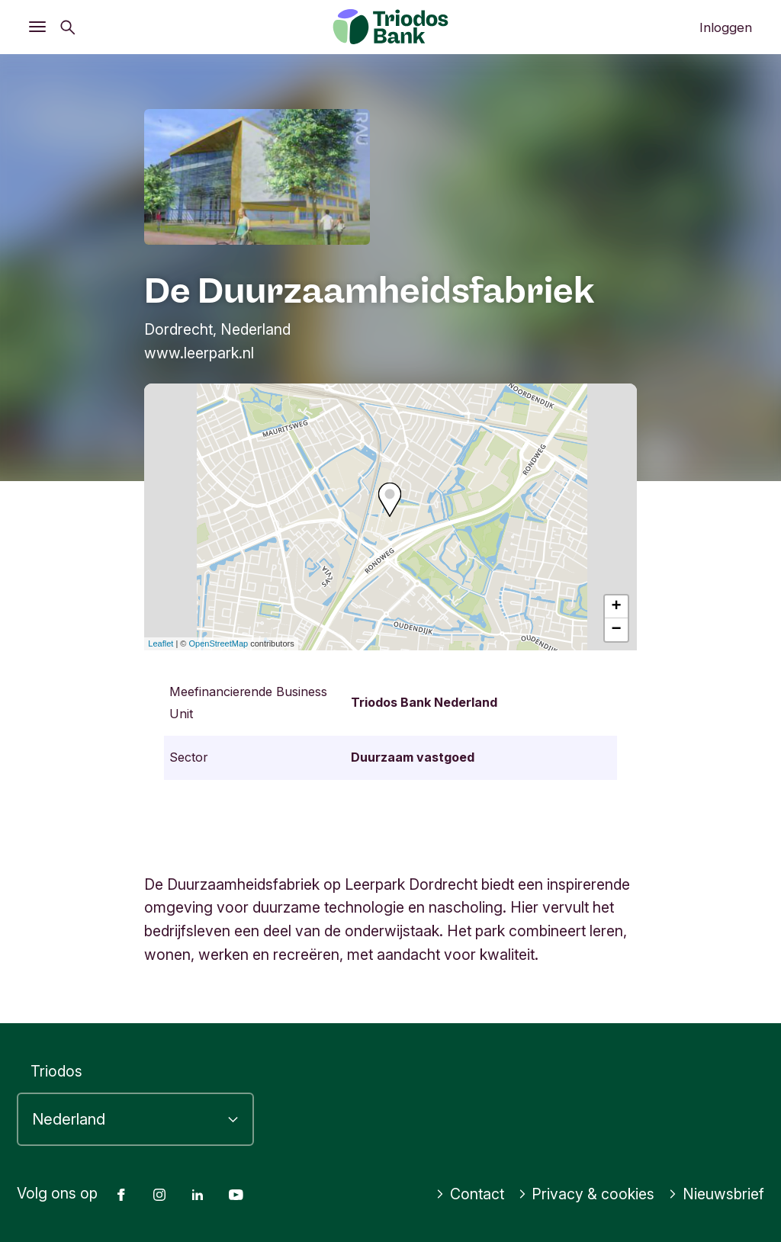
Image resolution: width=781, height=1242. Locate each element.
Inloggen (725, 27)
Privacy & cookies (586, 1194)
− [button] (617, 629)
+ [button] (617, 606)
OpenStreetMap (219, 643)
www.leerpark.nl (199, 353)
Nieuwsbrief (716, 1194)
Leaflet (160, 643)
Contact (469, 1194)
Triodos (56, 1071)
